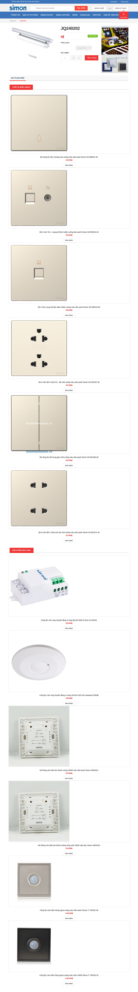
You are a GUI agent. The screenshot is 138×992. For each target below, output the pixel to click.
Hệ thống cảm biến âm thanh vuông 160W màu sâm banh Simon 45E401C (69, 770)
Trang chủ (13, 21)
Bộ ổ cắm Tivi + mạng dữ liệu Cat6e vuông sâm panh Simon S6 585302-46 (69, 232)
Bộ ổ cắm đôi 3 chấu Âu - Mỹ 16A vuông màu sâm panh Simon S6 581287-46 (69, 382)
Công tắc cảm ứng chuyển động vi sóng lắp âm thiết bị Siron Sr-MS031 (69, 620)
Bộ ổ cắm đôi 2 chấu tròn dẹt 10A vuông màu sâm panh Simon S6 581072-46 (69, 532)
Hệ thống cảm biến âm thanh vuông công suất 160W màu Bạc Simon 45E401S (69, 845)
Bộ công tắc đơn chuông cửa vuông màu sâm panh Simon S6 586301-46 (69, 157)
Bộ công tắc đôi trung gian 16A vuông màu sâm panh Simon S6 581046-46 (69, 457)
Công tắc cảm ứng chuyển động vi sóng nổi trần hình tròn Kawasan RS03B (69, 695)
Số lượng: (65, 53)
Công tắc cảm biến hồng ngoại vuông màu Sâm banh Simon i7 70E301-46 (69, 910)
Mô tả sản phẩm (17, 78)
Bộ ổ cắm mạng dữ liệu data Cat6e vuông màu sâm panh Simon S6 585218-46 (69, 307)
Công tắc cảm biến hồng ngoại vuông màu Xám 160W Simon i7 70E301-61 (69, 975)
